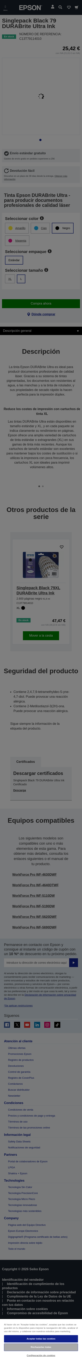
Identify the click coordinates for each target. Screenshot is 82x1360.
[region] (41, 1339)
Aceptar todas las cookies (41, 1339)
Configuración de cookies (41, 1355)
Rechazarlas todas (41, 1347)
